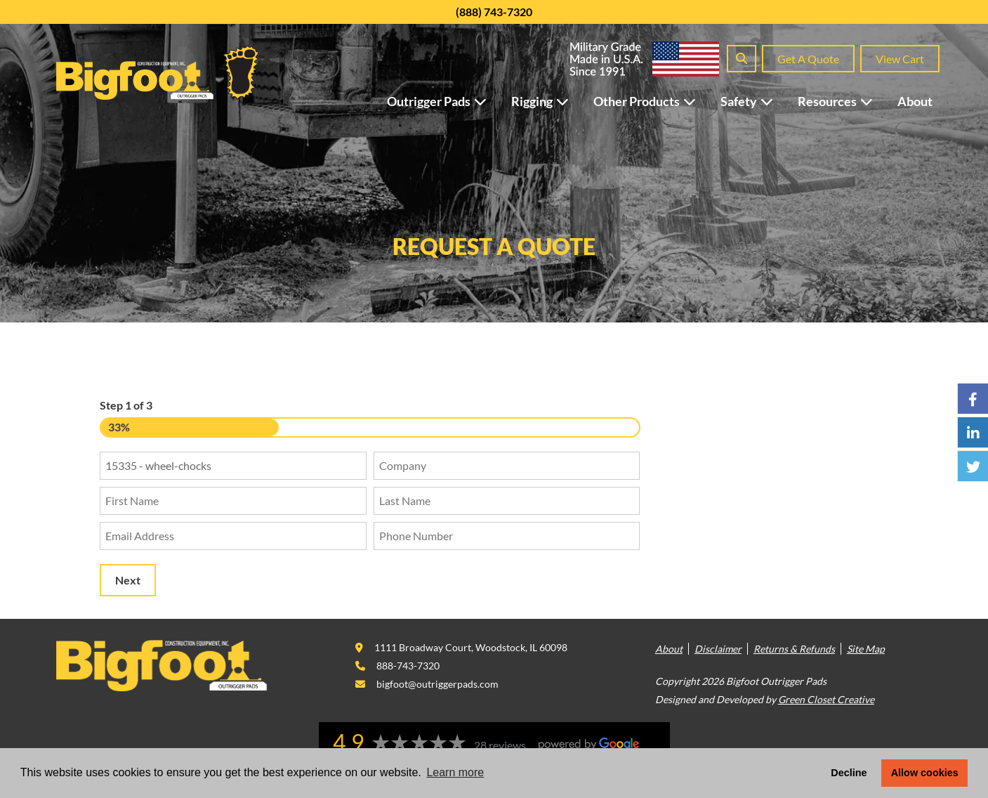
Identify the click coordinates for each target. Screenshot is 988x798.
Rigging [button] (547, 101)
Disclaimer (718, 649)
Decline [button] (849, 772)
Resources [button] (842, 101)
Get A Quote (808, 58)
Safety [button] (753, 101)
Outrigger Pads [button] (444, 101)
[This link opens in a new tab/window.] (461, 647)
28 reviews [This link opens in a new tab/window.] (500, 745)
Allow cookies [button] (925, 772)
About (915, 101)
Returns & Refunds (794, 649)
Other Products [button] (651, 101)
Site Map (866, 649)
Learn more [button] (455, 772)
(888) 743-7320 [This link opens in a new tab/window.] (494, 11)
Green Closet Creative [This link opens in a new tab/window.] (826, 699)
